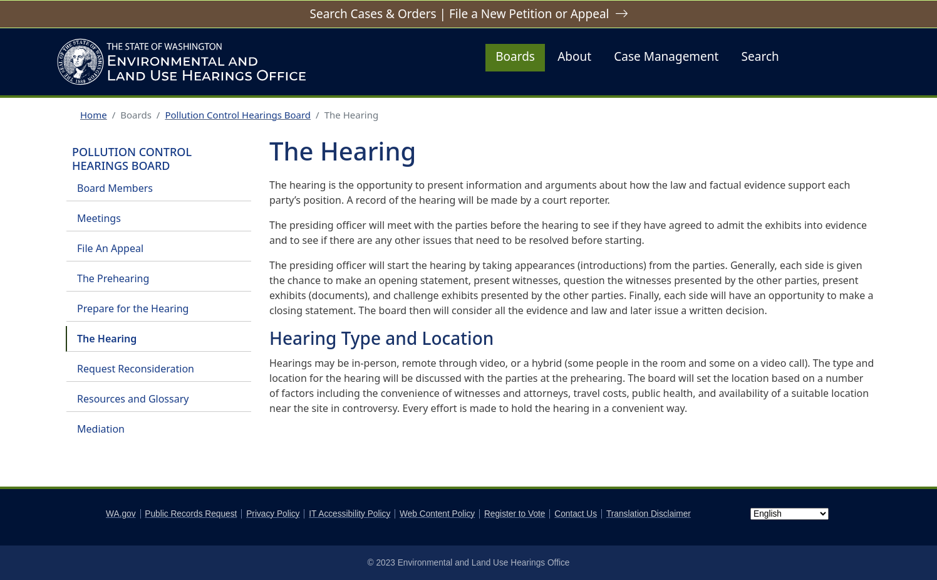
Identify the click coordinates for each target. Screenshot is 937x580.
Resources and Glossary (133, 399)
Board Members (115, 188)
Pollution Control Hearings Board (238, 114)
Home (93, 114)
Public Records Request (191, 514)
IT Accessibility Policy (349, 514)
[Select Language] (789, 514)
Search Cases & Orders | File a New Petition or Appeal (459, 14)
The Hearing (107, 338)
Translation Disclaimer (648, 514)
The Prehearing (113, 278)
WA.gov (120, 514)
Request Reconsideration (135, 369)
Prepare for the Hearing (133, 308)
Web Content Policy (437, 514)
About (574, 56)
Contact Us (575, 514)
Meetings (99, 218)
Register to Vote (515, 514)
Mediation (101, 429)
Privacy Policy (272, 514)
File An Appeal (110, 248)
